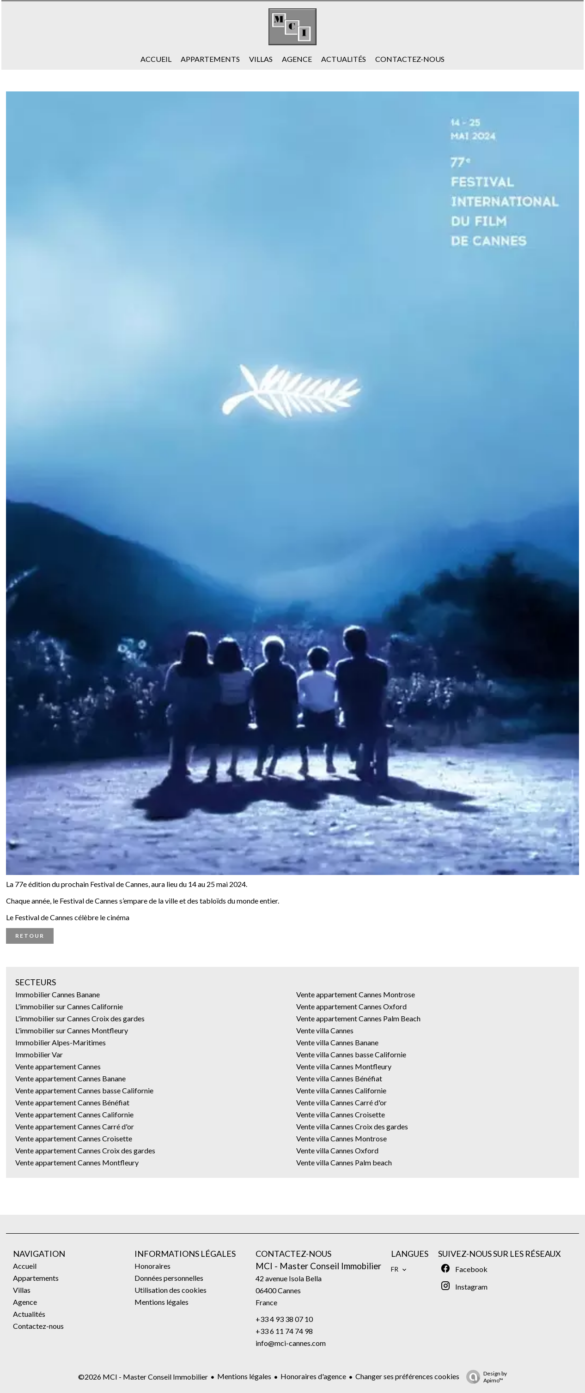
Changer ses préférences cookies (407, 1376)
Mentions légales (244, 1376)
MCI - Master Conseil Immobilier (318, 1266)
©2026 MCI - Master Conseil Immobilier (143, 1376)
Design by (484, 1377)
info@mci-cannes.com (291, 1343)
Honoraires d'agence (313, 1376)
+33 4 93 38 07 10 (284, 1319)
